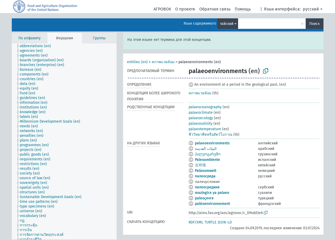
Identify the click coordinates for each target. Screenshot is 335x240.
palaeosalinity (200, 123)
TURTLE (210, 222)
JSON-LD (225, 222)
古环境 (200, 165)
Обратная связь (214, 9)
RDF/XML (196, 222)
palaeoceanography (205, 107)
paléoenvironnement (212, 203)
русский (311, 9)
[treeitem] (38, 46)
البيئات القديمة (206, 148)
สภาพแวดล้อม (163, 62)
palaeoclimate (201, 112)
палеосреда (205, 176)
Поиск (314, 23)
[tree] (64, 141)
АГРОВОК (162, 9)
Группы (99, 38)
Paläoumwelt (205, 170)
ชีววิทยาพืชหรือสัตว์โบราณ (210, 134)
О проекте (185, 9)
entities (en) (137, 62)
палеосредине (207, 187)
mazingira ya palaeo (212, 192)
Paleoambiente (207, 159)
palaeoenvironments (212, 143)
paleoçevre (204, 198)
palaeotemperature (205, 129)
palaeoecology (201, 118)
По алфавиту (29, 38)
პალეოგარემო (208, 154)
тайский (226, 23)
